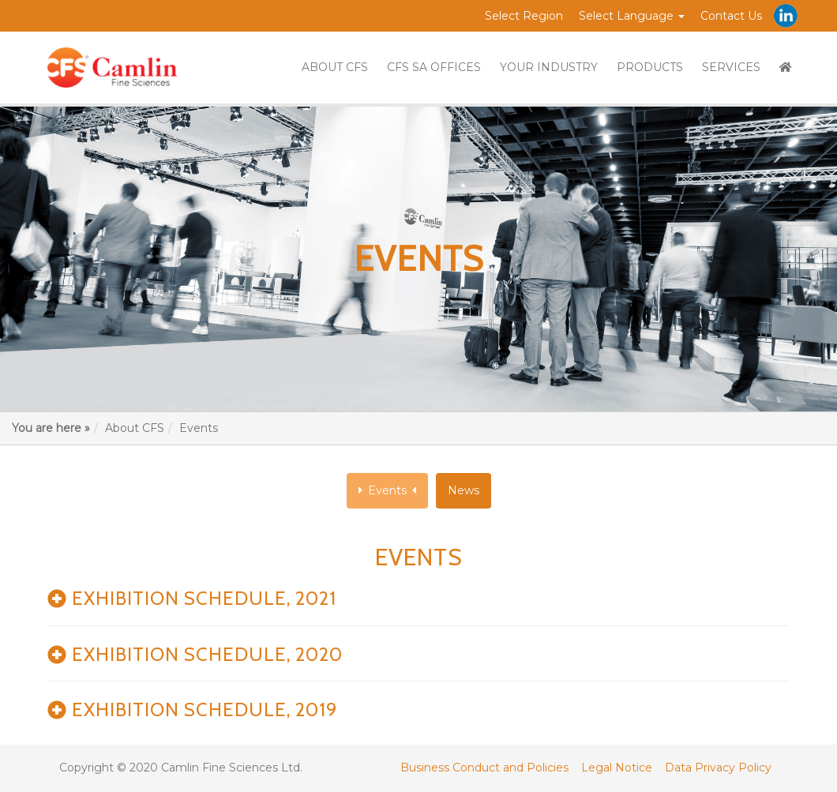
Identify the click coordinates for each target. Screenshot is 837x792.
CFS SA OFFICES (434, 67)
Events (387, 490)
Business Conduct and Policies (484, 767)
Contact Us (731, 16)
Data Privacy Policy (718, 767)
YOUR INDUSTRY (549, 67)
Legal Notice (616, 767)
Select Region (524, 16)
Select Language (632, 16)
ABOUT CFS (335, 67)
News (463, 490)
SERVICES (731, 67)
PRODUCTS (650, 67)
